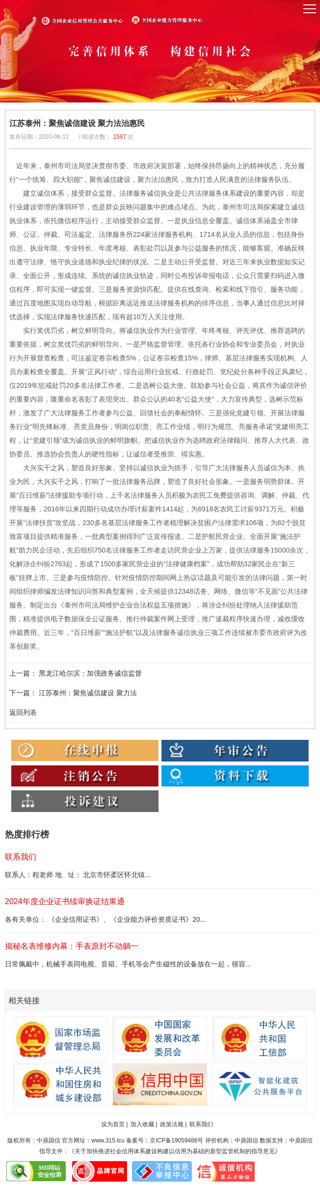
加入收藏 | (144, 1124)
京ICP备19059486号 (176, 1140)
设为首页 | (114, 1124)
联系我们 (201, 1124)
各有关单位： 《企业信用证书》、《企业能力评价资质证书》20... (105, 919)
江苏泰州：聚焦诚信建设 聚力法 (88, 693)
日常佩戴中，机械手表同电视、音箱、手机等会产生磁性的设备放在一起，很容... (128, 964)
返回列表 (23, 712)
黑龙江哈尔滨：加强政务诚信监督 (90, 673)
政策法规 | (173, 1124)
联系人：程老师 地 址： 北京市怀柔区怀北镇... (78, 875)
